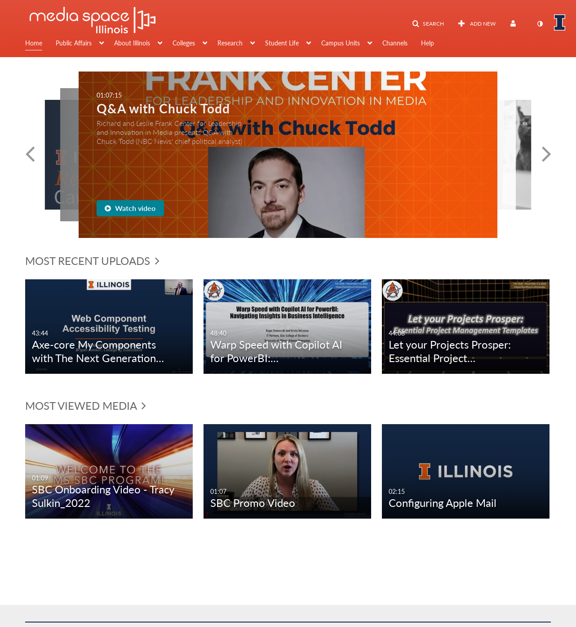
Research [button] (230, 43)
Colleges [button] (184, 43)
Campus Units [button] (340, 43)
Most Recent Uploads (92, 260)
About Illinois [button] (132, 43)
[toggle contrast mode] (539, 24)
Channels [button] (395, 43)
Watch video (130, 208)
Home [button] (33, 43)
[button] (428, 24)
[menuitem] (40, 44)
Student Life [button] (282, 43)
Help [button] (427, 43)
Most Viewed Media (85, 405)
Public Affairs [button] (74, 43)
